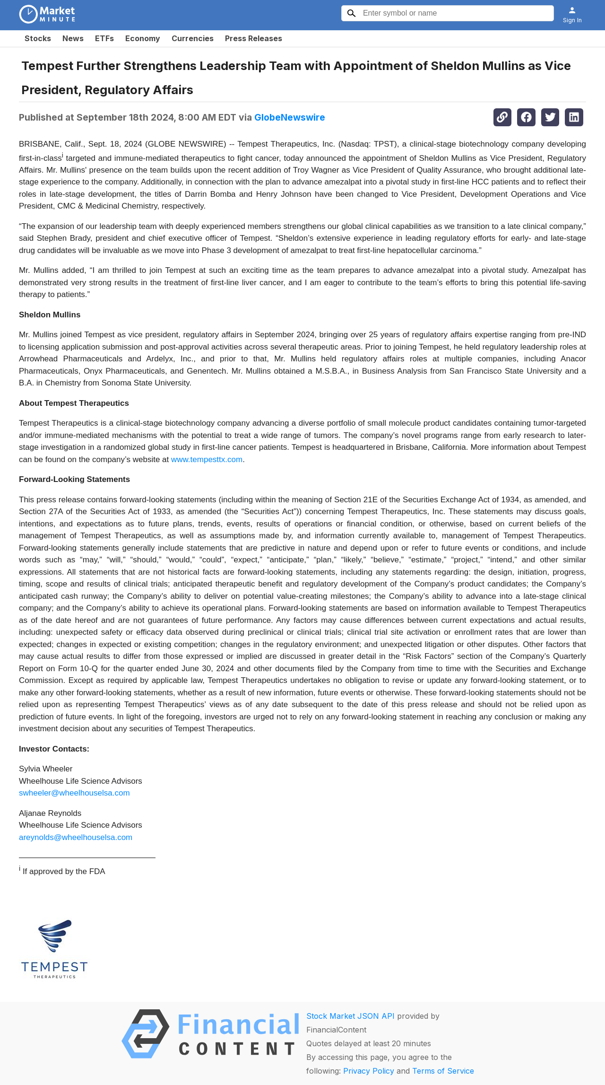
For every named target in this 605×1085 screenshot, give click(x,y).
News (73, 38)
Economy (142, 38)
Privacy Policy (368, 1071)
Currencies (193, 38)
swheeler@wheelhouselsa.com (74, 792)
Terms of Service (443, 1071)
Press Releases (253, 38)
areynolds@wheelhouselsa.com (75, 837)
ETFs (104, 38)
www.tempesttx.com (206, 459)
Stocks (38, 38)
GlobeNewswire (289, 117)
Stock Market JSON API (350, 1016)
